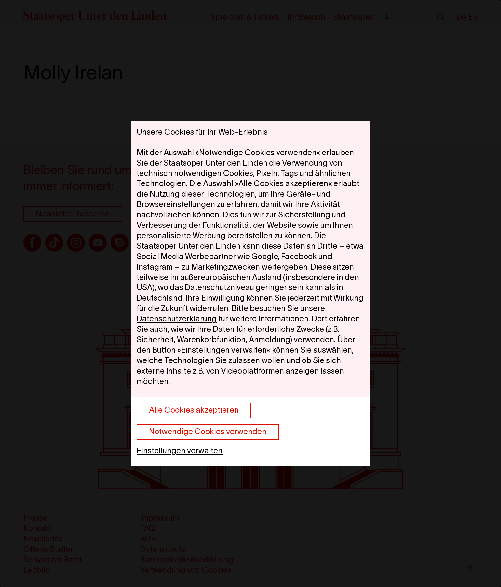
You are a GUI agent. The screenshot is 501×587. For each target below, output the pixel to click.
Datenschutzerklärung (177, 318)
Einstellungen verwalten (180, 450)
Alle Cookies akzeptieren (194, 409)
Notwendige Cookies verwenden (207, 431)
